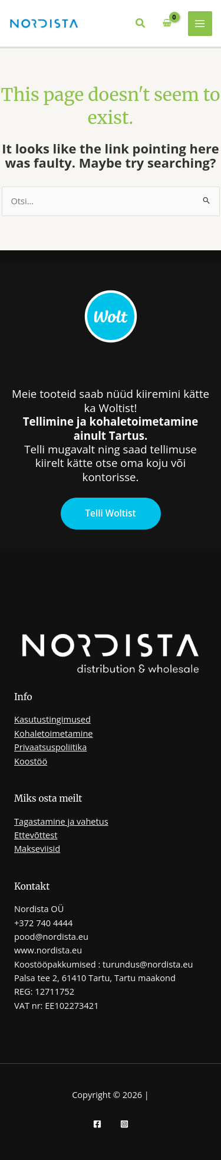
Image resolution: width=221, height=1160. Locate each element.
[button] (141, 23)
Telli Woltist (110, 513)
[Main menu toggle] (200, 23)
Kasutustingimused (52, 719)
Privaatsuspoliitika (50, 747)
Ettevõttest (35, 835)
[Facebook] (97, 1124)
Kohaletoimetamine (53, 733)
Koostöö (30, 761)
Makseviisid (37, 848)
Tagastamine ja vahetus (61, 821)
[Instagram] (124, 1124)
